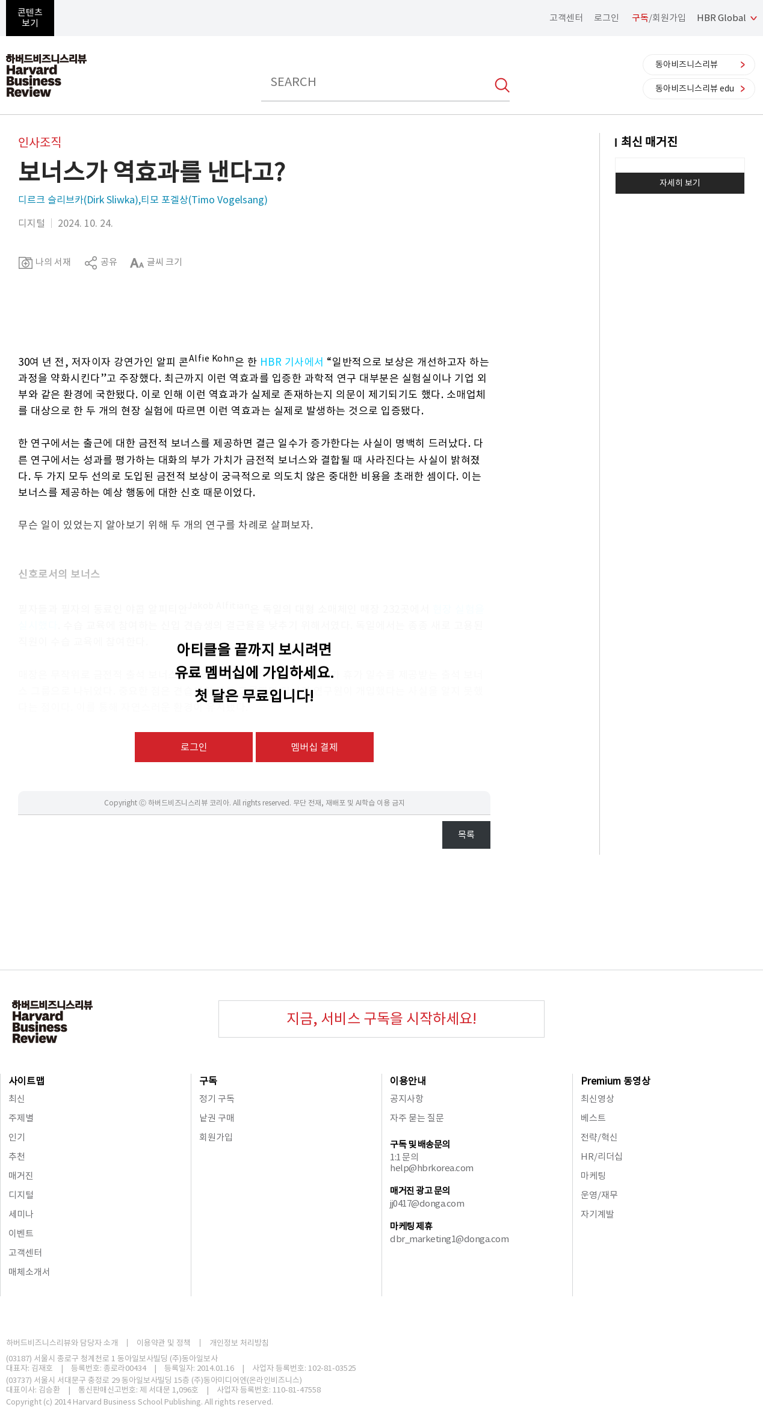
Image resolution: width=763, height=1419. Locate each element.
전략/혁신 (599, 1137)
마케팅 (593, 1175)
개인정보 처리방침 (239, 1343)
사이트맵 (26, 1081)
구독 (208, 1081)
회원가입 (216, 1137)
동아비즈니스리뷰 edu (694, 88)
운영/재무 (599, 1195)
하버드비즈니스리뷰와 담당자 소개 (62, 1343)
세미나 (21, 1214)
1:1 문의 (404, 1157)
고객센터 (566, 17)
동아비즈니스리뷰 (686, 64)
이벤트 (21, 1233)
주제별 (21, 1118)
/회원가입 (659, 17)
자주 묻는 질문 (417, 1118)
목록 (466, 834)
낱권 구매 (217, 1118)
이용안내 (408, 1081)
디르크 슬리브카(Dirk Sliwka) (78, 200)
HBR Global (721, 17)
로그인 (606, 17)
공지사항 (407, 1098)
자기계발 (597, 1214)
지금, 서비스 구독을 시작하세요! (381, 1018)
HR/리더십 (602, 1156)
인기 (16, 1137)
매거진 (21, 1175)
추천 (16, 1156)
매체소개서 (29, 1272)
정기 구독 (217, 1098)
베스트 (593, 1118)
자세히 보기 (680, 182)
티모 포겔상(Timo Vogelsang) (204, 200)
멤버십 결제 (314, 747)
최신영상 (597, 1098)
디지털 (21, 1195)
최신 (16, 1098)
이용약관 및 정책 (164, 1343)
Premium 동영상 (615, 1081)
